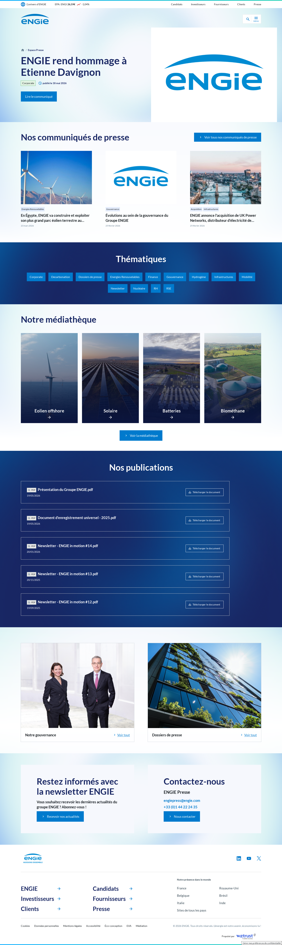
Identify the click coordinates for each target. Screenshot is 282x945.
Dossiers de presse (90, 277)
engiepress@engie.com (182, 800)
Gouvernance (112, 209)
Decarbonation (60, 277)
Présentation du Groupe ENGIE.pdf (65, 489)
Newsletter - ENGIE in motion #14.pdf (68, 546)
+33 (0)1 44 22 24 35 (180, 807)
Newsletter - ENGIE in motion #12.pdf (68, 602)
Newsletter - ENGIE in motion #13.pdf (68, 574)
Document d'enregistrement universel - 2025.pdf (77, 517)
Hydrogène (199, 277)
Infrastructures (211, 209)
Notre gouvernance (40, 735)
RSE (168, 288)
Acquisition (196, 209)
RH (156, 288)
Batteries (172, 410)
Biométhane (233, 410)
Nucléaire (139, 288)
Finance (153, 277)
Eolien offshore (49, 410)
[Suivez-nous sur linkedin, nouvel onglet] (239, 858)
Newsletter (118, 288)
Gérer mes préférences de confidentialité (262, 943)
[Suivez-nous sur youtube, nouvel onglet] (249, 858)
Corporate (28, 83)
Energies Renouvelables (33, 209)
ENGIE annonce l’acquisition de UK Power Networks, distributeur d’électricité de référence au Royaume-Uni (223, 220)
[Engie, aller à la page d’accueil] (33, 858)
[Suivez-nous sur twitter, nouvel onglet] (259, 858)
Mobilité (247, 277)
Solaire (110, 410)
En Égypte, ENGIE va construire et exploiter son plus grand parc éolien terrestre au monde (55, 220)
